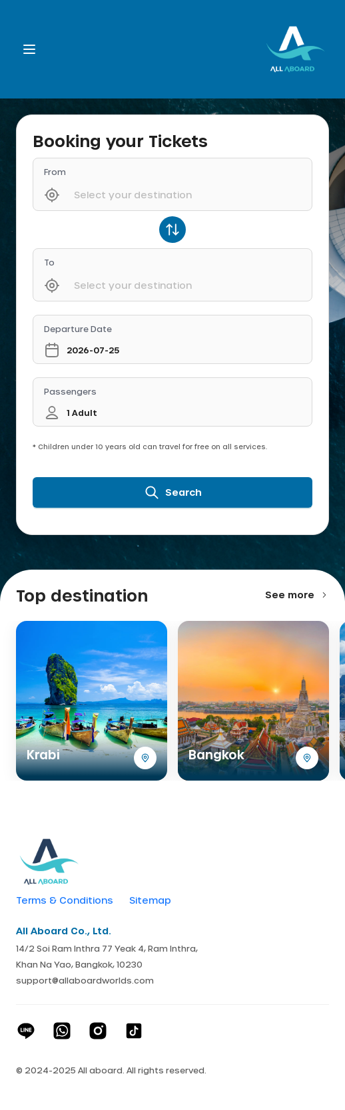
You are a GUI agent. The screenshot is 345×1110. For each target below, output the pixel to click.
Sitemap (150, 900)
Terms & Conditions (64, 900)
